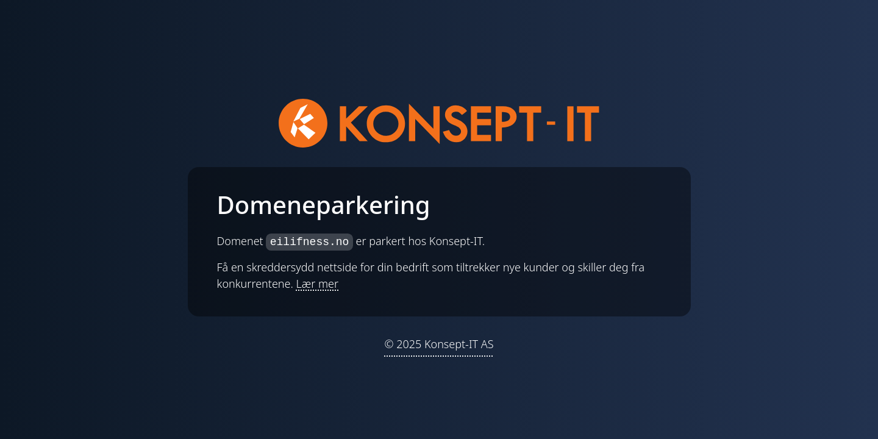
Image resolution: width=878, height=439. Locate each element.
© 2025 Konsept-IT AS (438, 344)
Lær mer (317, 283)
